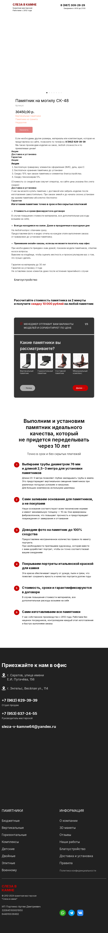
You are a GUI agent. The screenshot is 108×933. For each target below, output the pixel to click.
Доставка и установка (76, 856)
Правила (66, 863)
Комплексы (10, 842)
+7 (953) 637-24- (17, 713)
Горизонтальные (14, 835)
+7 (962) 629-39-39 (19, 700)
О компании (69, 820)
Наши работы (70, 842)
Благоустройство (72, 849)
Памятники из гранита (26, 119)
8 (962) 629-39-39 (75, 141)
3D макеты (68, 827)
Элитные (8, 863)
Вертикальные (13, 827)
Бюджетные (11, 820)
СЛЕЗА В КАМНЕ (9, 888)
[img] (93, 5)
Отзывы (65, 835)
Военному (9, 870)
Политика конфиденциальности (78, 870)
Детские (8, 849)
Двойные (8, 856)
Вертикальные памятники (28, 116)
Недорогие (21, 122)
